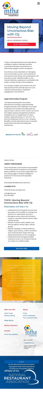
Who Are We (9, 310)
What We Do (8, 320)
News (25, 310)
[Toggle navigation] (38, 3)
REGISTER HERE (24, 248)
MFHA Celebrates (29, 315)
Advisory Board (9, 315)
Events (7, 331)
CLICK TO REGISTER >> (21, 44)
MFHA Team (8, 313)
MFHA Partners (10, 325)
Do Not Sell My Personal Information (21, 364)
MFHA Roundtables (11, 334)
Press (25, 313)
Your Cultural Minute (30, 318)
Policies (21, 362)
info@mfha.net (29, 343)
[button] (5, 280)
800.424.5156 (28, 340)
